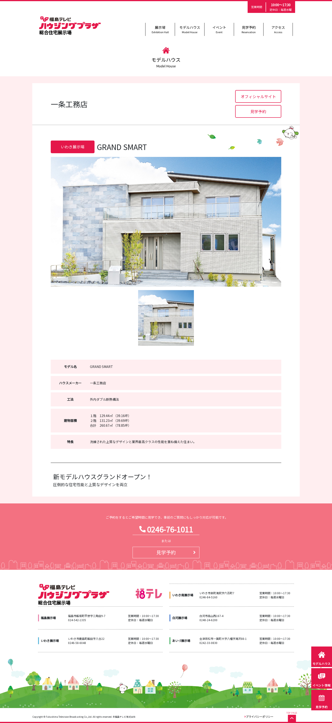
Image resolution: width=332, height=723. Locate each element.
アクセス (278, 29)
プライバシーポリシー (259, 716)
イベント (219, 29)
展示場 (160, 29)
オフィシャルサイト (258, 96)
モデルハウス (189, 29)
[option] (166, 222)
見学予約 (248, 29)
